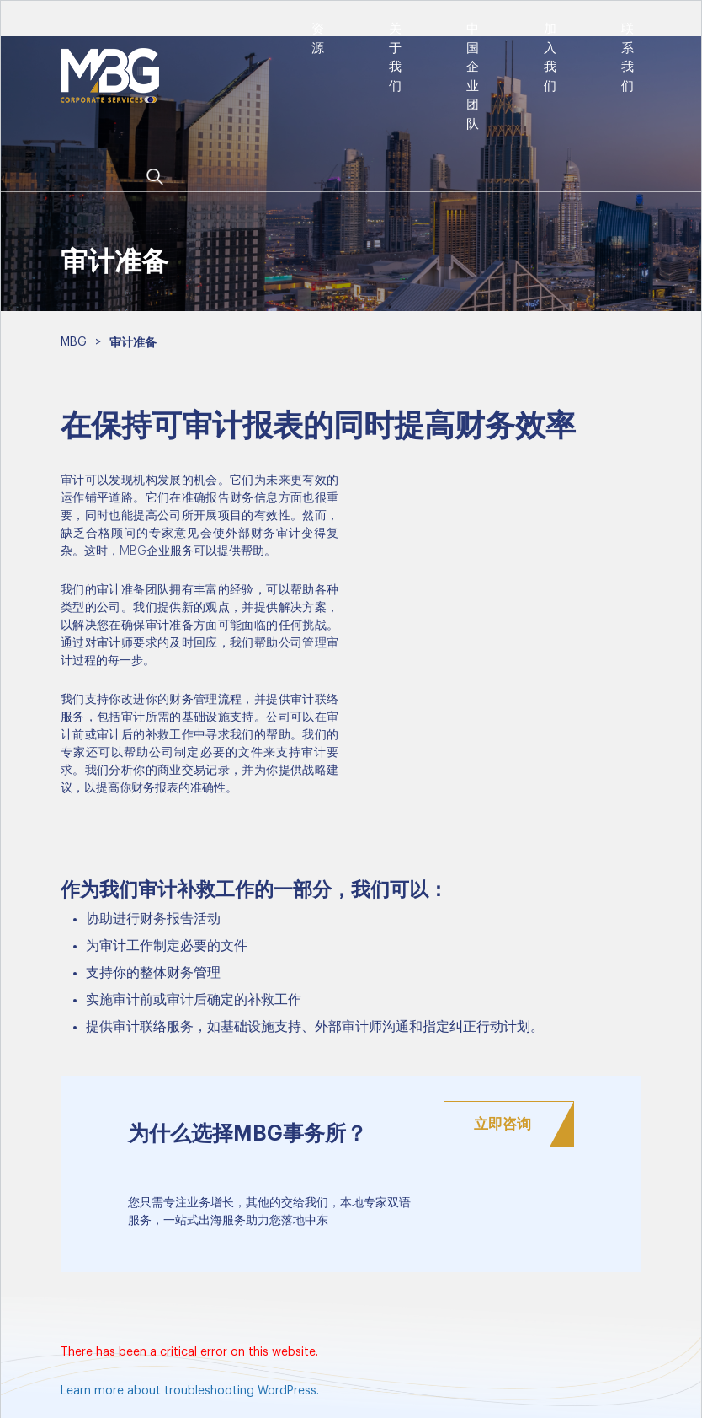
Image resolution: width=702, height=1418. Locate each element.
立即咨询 (502, 1124)
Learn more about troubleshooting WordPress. (190, 1391)
